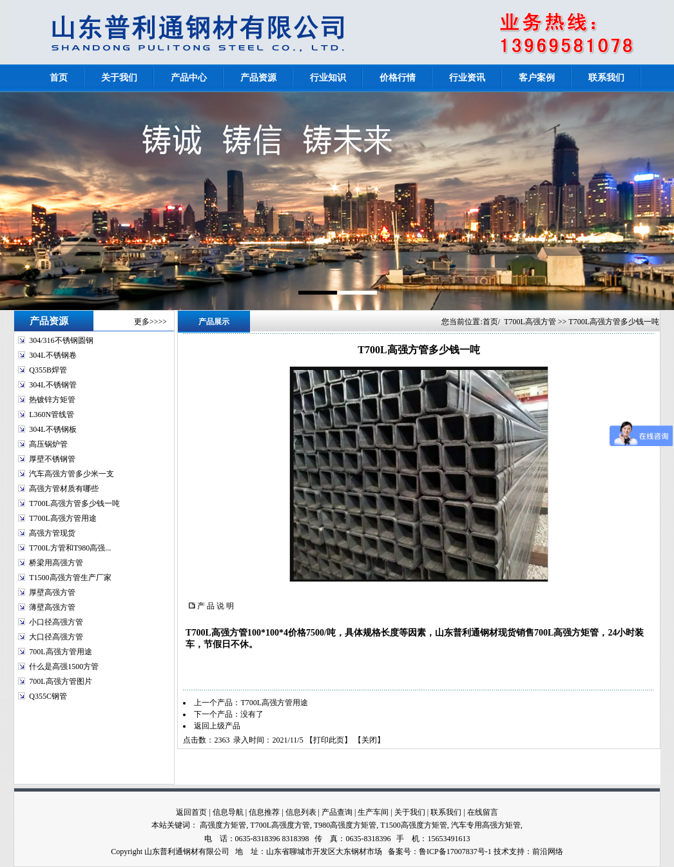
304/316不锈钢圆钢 (61, 340)
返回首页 (191, 812)
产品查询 (337, 812)
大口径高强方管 (56, 636)
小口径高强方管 (56, 622)
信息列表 (300, 812)
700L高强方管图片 (60, 681)
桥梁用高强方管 (56, 562)
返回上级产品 (217, 725)
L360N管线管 (51, 414)
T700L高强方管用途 (63, 518)
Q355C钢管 (48, 696)
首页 (490, 321)
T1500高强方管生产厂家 (70, 577)
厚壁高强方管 (52, 592)
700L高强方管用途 (60, 651)
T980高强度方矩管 (345, 825)
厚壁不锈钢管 (52, 458)
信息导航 (228, 812)
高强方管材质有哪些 (64, 488)
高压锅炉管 (48, 444)
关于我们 (409, 812)
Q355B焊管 (48, 370)
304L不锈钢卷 (52, 355)
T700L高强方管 (530, 321)
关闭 (369, 740)
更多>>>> (150, 321)
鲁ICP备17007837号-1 (455, 851)
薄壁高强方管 (52, 607)
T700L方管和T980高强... (70, 547)
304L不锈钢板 (52, 429)
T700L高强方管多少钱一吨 (74, 503)
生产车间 (373, 812)
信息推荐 (264, 812)
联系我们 (445, 812)
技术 (501, 851)
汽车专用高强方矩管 (486, 825)
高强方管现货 (52, 533)
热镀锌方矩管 (52, 399)
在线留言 (482, 812)
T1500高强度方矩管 (413, 825)
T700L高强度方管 (280, 825)
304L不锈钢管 (52, 384)
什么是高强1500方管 (64, 666)
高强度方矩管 (223, 825)
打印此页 (328, 740)
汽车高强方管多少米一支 (71, 473)
